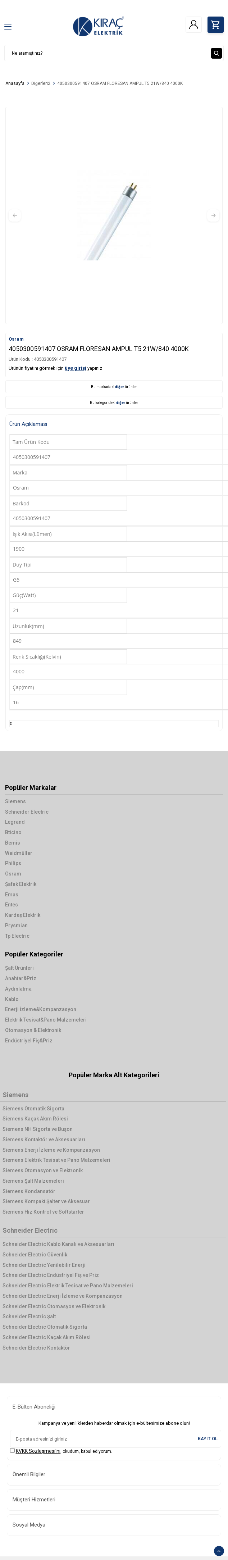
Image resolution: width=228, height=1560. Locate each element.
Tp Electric (17, 936)
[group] (114, 215)
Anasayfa (14, 83)
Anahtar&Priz (20, 978)
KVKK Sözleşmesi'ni (38, 1451)
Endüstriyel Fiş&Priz (29, 1040)
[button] (15, 215)
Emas (11, 894)
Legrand (15, 822)
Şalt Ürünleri (19, 968)
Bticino (13, 832)
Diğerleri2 (40, 83)
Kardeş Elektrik (22, 915)
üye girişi (75, 368)
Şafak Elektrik (20, 884)
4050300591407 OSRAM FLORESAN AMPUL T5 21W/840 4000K (120, 83)
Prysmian (16, 925)
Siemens (15, 801)
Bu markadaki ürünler (114, 387)
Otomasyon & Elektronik (33, 1030)
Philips (13, 863)
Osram (16, 339)
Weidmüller (18, 853)
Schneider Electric (27, 812)
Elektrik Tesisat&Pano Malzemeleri (46, 1020)
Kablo (12, 999)
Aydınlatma (18, 989)
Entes (11, 905)
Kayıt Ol (208, 1438)
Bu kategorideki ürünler (114, 403)
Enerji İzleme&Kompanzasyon (40, 1009)
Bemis (12, 843)
